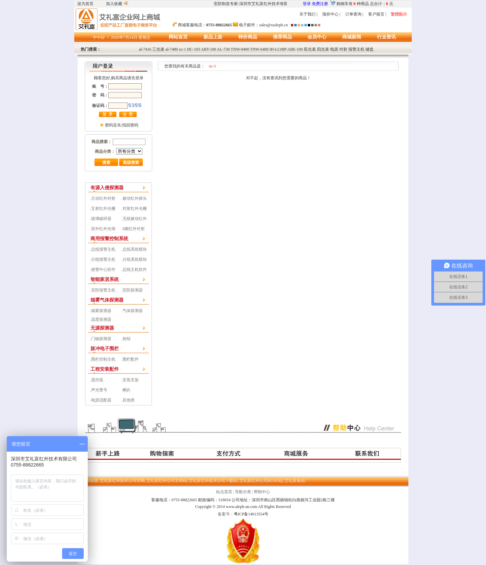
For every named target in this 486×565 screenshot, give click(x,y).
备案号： (226, 514)
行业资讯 (386, 36)
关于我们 (307, 14)
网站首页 (178, 36)
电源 (334, 49)
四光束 (323, 49)
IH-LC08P (278, 49)
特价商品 (247, 36)
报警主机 (356, 49)
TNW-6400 (259, 49)
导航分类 (243, 491)
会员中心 (316, 36)
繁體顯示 (399, 14)
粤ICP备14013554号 (251, 514)
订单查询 (353, 14)
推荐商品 (282, 36)
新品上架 (213, 36)
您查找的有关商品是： (186, 66)
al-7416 (145, 49)
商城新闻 (351, 36)
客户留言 (376, 14)
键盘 (370, 49)
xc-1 (182, 49)
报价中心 (330, 14)
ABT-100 (208, 49)
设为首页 (85, 3)
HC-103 (193, 49)
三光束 (158, 49)
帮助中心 (262, 491)
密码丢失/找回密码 (121, 125)
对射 (343, 49)
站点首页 (224, 491)
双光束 (310, 49)
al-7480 (171, 49)
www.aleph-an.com (241, 506)
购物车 (342, 3)
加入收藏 (114, 3)
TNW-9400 (240, 49)
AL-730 (223, 49)
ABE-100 (295, 49)
